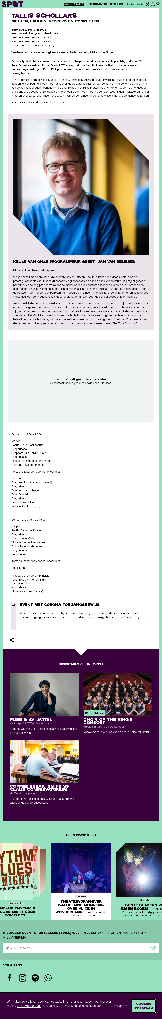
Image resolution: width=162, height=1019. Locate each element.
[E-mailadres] (81, 948)
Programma (74, 4)
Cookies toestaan (144, 1005)
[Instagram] (22, 978)
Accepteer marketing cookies (67, 383)
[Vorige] (67, 835)
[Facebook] (9, 978)
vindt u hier (58, 102)
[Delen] (11, 640)
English (140, 4)
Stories (117, 4)
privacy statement (29, 1006)
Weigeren (120, 1006)
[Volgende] (95, 835)
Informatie (97, 4)
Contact (131, 4)
